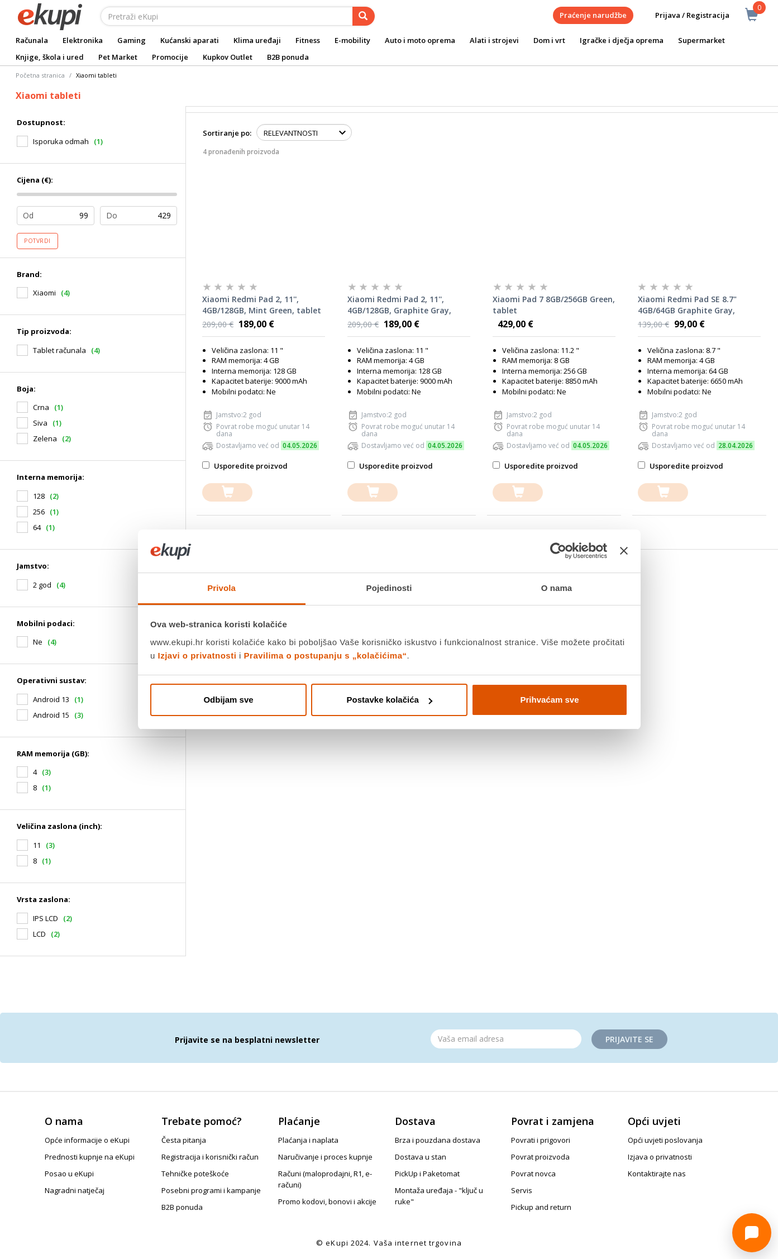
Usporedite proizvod (245, 466)
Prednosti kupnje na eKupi (90, 1157)
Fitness (307, 40)
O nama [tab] (556, 588)
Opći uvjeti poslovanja (665, 1140)
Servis (521, 1190)
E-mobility (352, 40)
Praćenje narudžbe (593, 15)
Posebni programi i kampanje (211, 1190)
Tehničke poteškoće (195, 1174)
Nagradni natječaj (74, 1190)
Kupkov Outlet (227, 57)
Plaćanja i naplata (308, 1140)
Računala (32, 40)
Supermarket (701, 40)
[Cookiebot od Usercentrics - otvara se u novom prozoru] (558, 551)
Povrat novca (533, 1174)
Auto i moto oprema (420, 40)
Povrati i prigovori (540, 1140)
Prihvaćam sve (549, 699)
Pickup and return (541, 1207)
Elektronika (83, 40)
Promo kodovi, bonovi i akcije (327, 1201)
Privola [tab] (221, 588)
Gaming (131, 40)
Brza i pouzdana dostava (437, 1140)
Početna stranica (40, 75)
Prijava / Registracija (684, 15)
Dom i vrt (549, 40)
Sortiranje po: (227, 133)
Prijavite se (629, 1039)
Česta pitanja (183, 1140)
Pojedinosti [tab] (389, 588)
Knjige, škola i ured (50, 57)
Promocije (170, 57)
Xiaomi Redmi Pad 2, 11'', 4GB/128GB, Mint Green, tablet (261, 305)
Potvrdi (37, 241)
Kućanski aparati (189, 40)
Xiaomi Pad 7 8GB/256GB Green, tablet (554, 305)
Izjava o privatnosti (660, 1157)
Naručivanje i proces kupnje (325, 1157)
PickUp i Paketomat (427, 1174)
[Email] (506, 1038)
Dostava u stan (420, 1157)
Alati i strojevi (494, 40)
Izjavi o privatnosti (197, 655)
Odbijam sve (228, 699)
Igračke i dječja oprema (622, 40)
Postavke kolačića (389, 699)
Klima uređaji (257, 40)
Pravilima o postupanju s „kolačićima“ (325, 655)
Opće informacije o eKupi (87, 1140)
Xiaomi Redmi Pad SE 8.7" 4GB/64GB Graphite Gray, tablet (687, 305)
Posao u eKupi (69, 1174)
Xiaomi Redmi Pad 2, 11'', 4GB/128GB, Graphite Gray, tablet (399, 305)
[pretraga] (363, 16)
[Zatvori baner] (624, 551)
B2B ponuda (288, 57)
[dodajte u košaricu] (227, 492)
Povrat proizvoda (540, 1157)
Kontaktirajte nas (657, 1174)
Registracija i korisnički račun (210, 1157)
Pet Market (117, 57)
